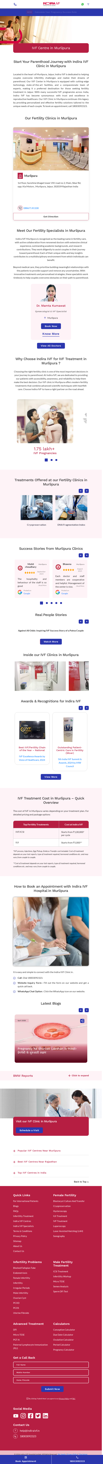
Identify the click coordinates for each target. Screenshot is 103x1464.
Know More (50, 334)
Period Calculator (61, 1344)
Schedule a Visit (29, 1130)
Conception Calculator (64, 1329)
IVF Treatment (60, 1221)
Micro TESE (59, 1281)
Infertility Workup (62, 1276)
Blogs (16, 1206)
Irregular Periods (21, 1288)
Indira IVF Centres (22, 1221)
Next (87, 491)
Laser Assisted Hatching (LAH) (68, 1231)
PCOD (16, 1303)
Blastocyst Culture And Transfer (69, 1201)
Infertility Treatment (23, 1216)
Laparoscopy (59, 1226)
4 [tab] (56, 603)
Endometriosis (20, 1273)
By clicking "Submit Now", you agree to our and (52, 1399)
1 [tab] (46, 460)
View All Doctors (51, 345)
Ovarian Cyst (19, 1298)
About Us (17, 1246)
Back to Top (81, 1181)
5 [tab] (61, 603)
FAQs (16, 1211)
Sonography (59, 1236)
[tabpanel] (45, 427)
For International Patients (25, 1201)
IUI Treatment (60, 1216)
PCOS (16, 1308)
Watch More (51, 641)
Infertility (18, 1283)
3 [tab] (56, 460)
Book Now (51, 326)
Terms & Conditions (22, 1231)
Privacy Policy (20, 1236)
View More (50, 776)
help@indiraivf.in (30, 1430)
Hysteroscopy (60, 1211)
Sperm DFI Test (60, 1291)
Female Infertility (21, 1278)
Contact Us (18, 1251)
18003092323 (28, 1436)
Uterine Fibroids (21, 1313)
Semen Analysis (60, 1286)
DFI (15, 1329)
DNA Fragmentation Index (71, 524)
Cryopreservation (36, 524)
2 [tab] (51, 460)
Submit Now (52, 1389)
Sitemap (17, 1241)
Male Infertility (20, 1293)
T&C (73, 1399)
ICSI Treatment (60, 1271)
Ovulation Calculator (63, 1339)
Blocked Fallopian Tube (24, 1268)
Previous (81, 491)
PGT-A (16, 1339)
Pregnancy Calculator (63, 1349)
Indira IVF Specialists (23, 1226)
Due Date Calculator (63, 1334)
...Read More (42, 585)
